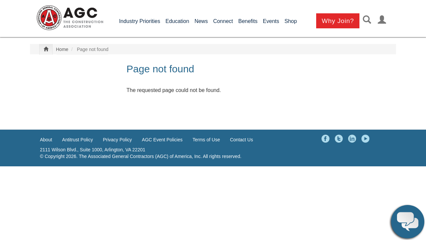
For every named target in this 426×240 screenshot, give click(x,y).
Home (62, 49)
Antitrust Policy (77, 139)
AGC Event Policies (162, 139)
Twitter (340, 139)
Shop (291, 21)
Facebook (326, 139)
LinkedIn (353, 139)
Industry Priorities (139, 21)
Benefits (248, 21)
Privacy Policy (117, 139)
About (46, 139)
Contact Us (241, 139)
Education (177, 21)
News (201, 21)
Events (271, 21)
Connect (223, 21)
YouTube (366, 139)
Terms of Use (206, 139)
